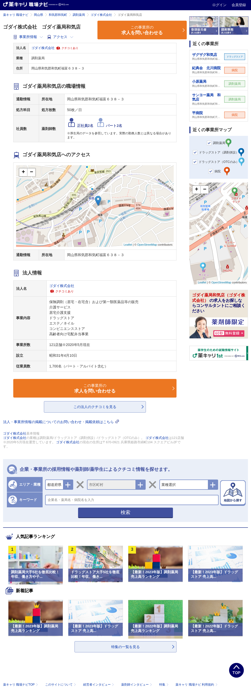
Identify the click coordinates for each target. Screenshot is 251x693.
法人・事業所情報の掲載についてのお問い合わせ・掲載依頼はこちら (61, 422)
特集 (164, 684)
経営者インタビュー (99, 684)
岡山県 (38, 15)
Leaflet (128, 244)
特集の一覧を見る (125, 647)
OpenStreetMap (147, 244)
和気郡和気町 (58, 15)
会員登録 (239, 5)
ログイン (220, 5)
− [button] (31, 172)
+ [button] (23, 172)
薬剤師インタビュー (137, 684)
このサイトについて (61, 684)
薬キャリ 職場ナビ (15, 15)
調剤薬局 (79, 15)
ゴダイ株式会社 (101, 15)
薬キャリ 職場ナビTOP (21, 684)
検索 (125, 512)
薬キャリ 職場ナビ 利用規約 (196, 684)
